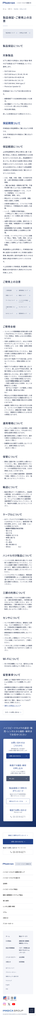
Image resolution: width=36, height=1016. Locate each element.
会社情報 (21, 957)
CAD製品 (8, 941)
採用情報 (21, 962)
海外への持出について (12, 705)
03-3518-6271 (19, 852)
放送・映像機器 (10, 948)
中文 (7, 989)
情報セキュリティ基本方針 (12, 976)
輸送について (22, 295)
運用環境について (23, 290)
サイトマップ (9, 980)
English (8, 985)
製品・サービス (23, 936)
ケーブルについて (10, 300)
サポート (10, 9)
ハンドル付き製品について (23, 301)
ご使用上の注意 (23, 33)
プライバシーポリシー (11, 972)
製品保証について (10, 33)
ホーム (4, 9)
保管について (9, 295)
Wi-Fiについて (9, 313)
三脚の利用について (10, 307)
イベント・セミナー (11, 957)
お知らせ (8, 962)
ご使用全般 (9, 290)
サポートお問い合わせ (12, 712)
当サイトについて (10, 968)
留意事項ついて (23, 313)
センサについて (23, 307)
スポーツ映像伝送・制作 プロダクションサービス (24, 950)
